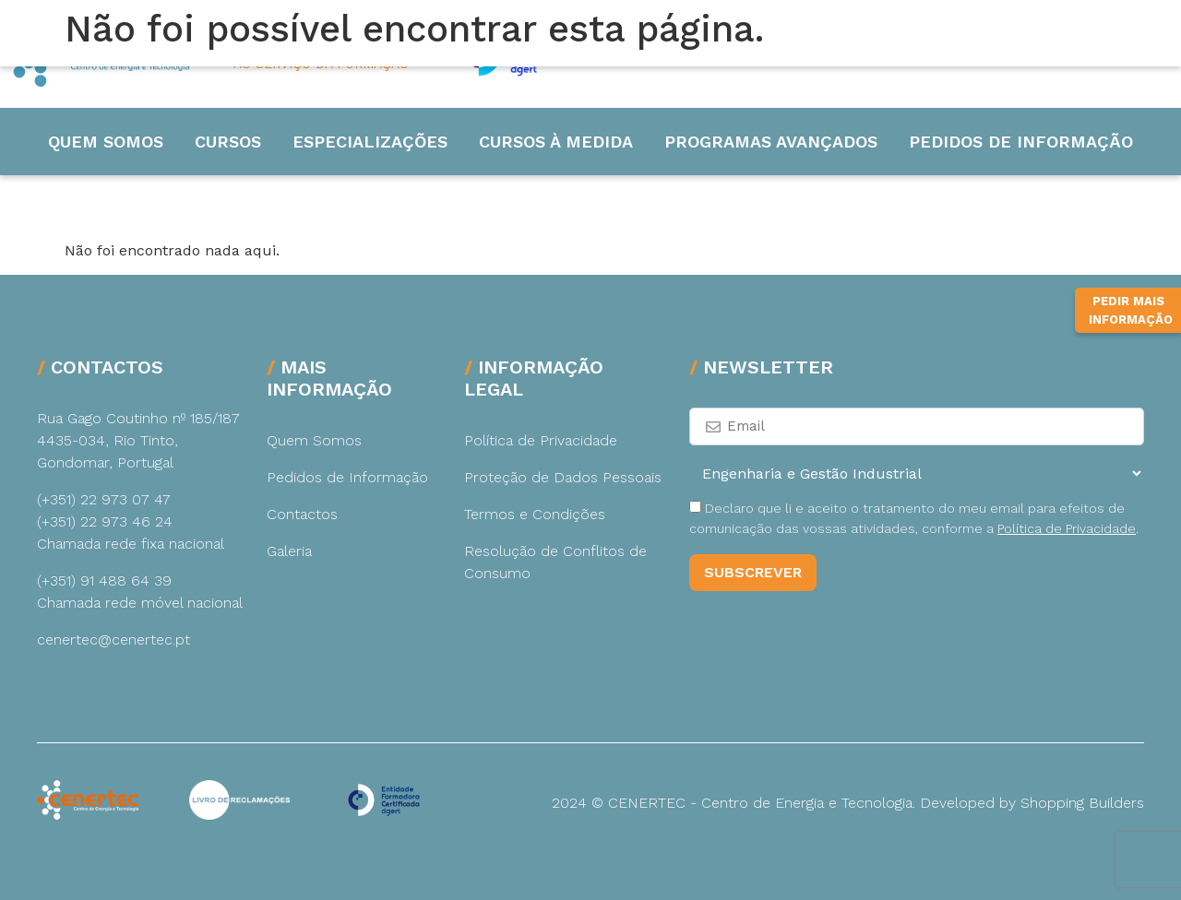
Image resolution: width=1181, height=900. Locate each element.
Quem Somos (105, 141)
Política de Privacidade (540, 440)
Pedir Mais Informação (1131, 310)
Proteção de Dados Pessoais (563, 477)
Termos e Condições (534, 514)
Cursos (228, 141)
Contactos (302, 514)
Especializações (369, 141)
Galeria (289, 551)
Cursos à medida (556, 141)
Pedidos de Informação (1021, 141)
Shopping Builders (1082, 802)
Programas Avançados (770, 141)
